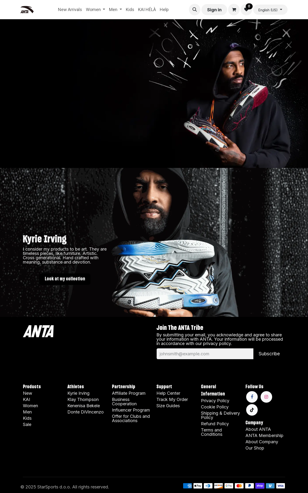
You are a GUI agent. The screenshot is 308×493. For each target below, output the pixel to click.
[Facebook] (252, 397)
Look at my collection (65, 279)
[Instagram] (266, 397)
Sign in (214, 9)
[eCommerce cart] (234, 9)
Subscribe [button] (269, 354)
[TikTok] (252, 410)
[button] (194, 9)
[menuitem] (70, 10)
